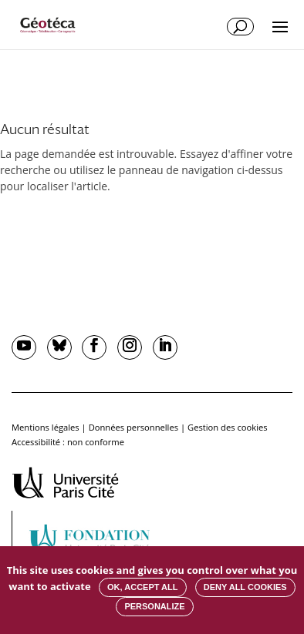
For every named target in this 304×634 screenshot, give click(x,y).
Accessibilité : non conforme (68, 442)
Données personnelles (133, 427)
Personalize (154, 606)
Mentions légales (45, 427)
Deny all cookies (245, 587)
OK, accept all (142, 587)
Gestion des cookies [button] (227, 427)
